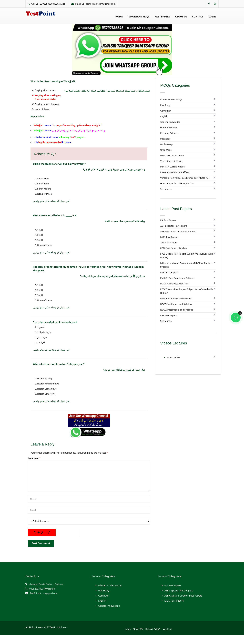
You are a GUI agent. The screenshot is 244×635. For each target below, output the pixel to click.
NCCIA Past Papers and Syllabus (176, 309)
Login (212, 16)
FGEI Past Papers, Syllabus (173, 248)
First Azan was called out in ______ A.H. (55, 215)
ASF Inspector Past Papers (173, 225)
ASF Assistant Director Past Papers (177, 231)
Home (119, 16)
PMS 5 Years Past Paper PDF (174, 283)
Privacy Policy (152, 628)
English (164, 116)
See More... (166, 189)
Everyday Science (169, 133)
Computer (165, 110)
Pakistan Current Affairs (172, 166)
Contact (197, 16)
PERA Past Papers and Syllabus (176, 298)
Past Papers (162, 16)
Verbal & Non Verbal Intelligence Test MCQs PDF (185, 177)
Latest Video (173, 357)
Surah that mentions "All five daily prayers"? (59, 163)
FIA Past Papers (168, 220)
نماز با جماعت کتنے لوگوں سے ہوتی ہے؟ (55, 322)
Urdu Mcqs (165, 149)
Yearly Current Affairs (171, 161)
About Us (181, 16)
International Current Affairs (174, 172)
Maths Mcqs (166, 144)
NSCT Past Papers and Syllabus (176, 304)
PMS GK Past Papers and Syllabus (177, 278)
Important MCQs (139, 16)
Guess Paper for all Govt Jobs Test (177, 183)
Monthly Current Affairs (172, 155)
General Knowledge (170, 121)
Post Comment (41, 543)
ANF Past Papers (168, 242)
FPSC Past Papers (169, 272)
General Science (168, 127)
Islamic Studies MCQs (171, 99)
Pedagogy (165, 138)
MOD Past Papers (169, 237)
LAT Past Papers (168, 315)
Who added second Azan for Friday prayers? (59, 364)
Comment (34, 458)
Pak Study (165, 105)
